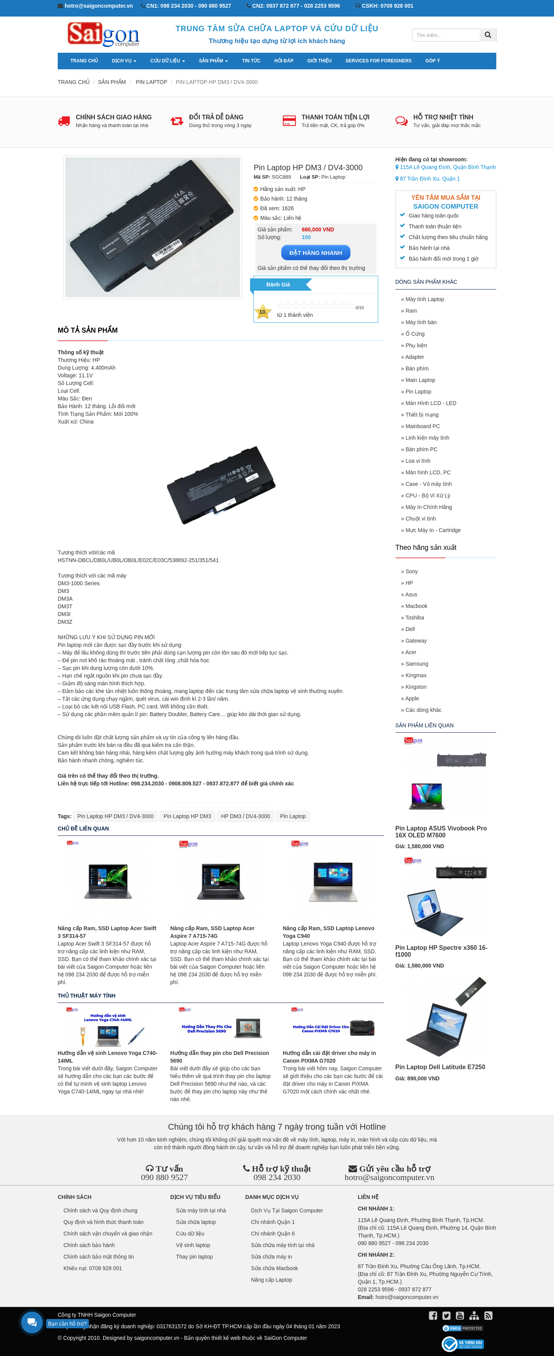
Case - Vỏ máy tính (428, 484)
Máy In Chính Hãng (428, 507)
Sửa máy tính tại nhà (201, 1210)
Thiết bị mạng (422, 415)
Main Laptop (420, 380)
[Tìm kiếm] (488, 35)
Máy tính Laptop (424, 299)
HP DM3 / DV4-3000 (245, 816)
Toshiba (414, 617)
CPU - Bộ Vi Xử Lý (427, 495)
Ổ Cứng (415, 334)
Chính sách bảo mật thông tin (98, 1257)
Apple (412, 698)
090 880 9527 (164, 1177)
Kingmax (415, 675)
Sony (411, 571)
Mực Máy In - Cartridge (433, 530)
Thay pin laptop (194, 1257)
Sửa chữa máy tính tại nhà (283, 1245)
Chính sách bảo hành (89, 1245)
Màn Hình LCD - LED (430, 403)
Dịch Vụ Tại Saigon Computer (287, 1210)
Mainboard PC (422, 426)
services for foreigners (378, 61)
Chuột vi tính (420, 519)
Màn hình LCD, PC (428, 472)
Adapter (414, 357)
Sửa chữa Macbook (274, 1268)
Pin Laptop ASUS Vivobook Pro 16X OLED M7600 (441, 832)
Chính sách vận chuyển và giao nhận (107, 1233)
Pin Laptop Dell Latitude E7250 (440, 1067)
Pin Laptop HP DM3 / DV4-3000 (115, 816)
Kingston (415, 687)
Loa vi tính (418, 461)
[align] (475, 1317)
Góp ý (433, 61)
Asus (411, 594)
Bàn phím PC (421, 449)
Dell (410, 629)
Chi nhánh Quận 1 (273, 1222)
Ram (411, 311)
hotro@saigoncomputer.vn (390, 1177)
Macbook (416, 606)
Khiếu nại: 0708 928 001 (92, 1268)
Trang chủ (84, 61)
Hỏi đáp (284, 61)
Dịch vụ (124, 61)
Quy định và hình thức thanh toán (103, 1222)
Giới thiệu (319, 61)
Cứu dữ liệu (167, 61)
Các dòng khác (423, 710)
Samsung (416, 664)
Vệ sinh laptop (193, 1245)
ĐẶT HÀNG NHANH (316, 252)
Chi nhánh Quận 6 (273, 1233)
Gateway (416, 641)
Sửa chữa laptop (196, 1222)
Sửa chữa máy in (271, 1257)
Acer (410, 652)
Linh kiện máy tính (427, 438)
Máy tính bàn (421, 322)
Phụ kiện (416, 345)
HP (409, 583)
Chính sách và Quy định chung (100, 1210)
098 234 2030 (277, 1177)
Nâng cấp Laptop (271, 1280)
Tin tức (251, 61)
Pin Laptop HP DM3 (187, 816)
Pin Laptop (293, 816)
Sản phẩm (213, 61)
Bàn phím (417, 368)
